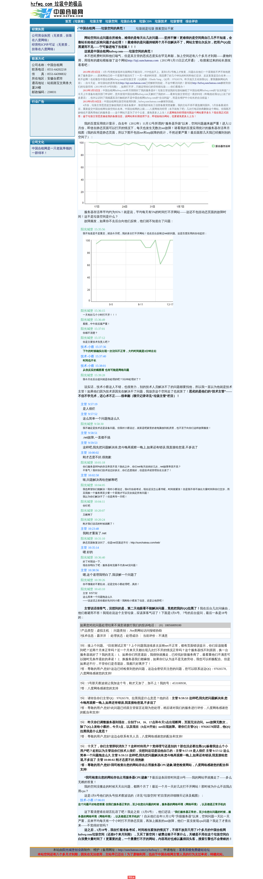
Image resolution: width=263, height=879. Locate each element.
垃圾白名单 (128, 21)
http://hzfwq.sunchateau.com (206, 83)
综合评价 (192, 21)
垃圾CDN (145, 21)
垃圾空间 (111, 21)
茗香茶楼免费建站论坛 (194, 849)
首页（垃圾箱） (76, 21)
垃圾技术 (161, 21)
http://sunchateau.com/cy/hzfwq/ (137, 849)
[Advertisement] (158, 9)
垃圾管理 (176, 21)
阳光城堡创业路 (73, 849)
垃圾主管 (96, 21)
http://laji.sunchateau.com (142, 60)
